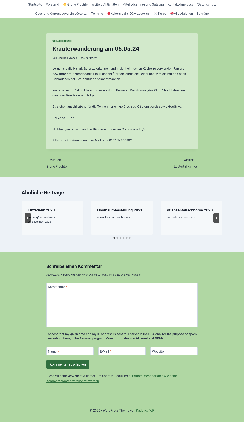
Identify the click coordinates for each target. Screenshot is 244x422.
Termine (97, 13)
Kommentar (57, 287)
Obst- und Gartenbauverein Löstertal (61, 13)
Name (53, 351)
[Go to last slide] (28, 218)
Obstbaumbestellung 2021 (120, 210)
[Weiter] (216, 218)
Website (158, 351)
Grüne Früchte (75, 4)
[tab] (114, 238)
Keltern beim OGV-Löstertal (128, 13)
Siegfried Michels (67, 57)
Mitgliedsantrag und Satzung (143, 4)
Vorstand (52, 4)
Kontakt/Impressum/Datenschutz (192, 4)
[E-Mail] (122, 351)
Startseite (35, 4)
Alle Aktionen (181, 13)
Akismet (85, 338)
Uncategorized (62, 41)
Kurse (160, 13)
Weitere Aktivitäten (105, 4)
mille (105, 217)
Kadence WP (145, 410)
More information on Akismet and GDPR (134, 338)
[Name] (70, 351)
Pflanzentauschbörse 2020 (190, 210)
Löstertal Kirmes (161, 162)
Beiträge (203, 13)
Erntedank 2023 (41, 210)
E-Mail (105, 351)
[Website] (174, 351)
